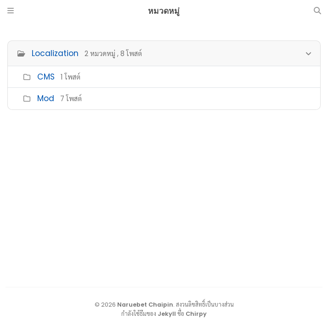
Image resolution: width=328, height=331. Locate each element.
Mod (45, 98)
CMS (46, 76)
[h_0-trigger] (308, 52)
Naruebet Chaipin (145, 304)
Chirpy (196, 314)
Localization (55, 53)
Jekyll (167, 314)
